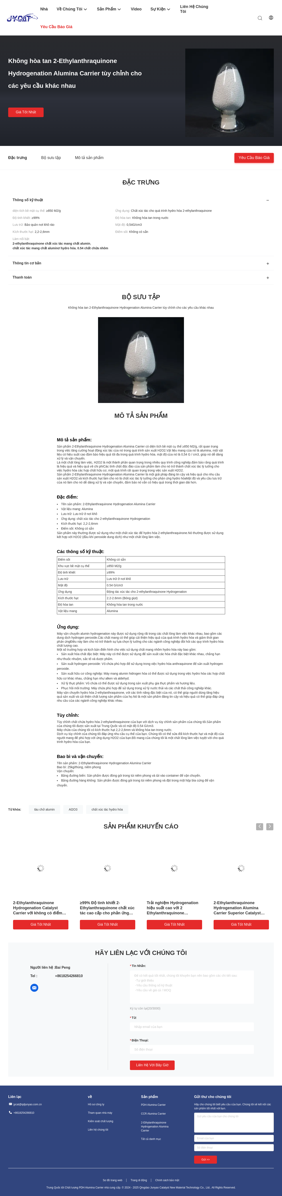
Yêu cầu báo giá (254, 157)
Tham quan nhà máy (100, 1112)
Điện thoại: (140, 1040)
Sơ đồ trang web (112, 1180)
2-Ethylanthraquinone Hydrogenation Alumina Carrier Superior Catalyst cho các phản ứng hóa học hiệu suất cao (239, 913)
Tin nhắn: (139, 966)
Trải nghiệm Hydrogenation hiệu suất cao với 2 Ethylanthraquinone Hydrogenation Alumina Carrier (172, 913)
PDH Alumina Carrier (153, 1104)
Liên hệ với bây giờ (152, 1065)
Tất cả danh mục (151, 1139)
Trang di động (139, 1180)
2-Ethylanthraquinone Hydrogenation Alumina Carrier (154, 1126)
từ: (134, 1017)
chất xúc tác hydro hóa (107, 809)
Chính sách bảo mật (167, 1180)
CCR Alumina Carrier (153, 1113)
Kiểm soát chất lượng (100, 1121)
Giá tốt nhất (26, 112)
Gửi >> (205, 1159)
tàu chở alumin (44, 809)
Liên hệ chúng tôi (98, 1129)
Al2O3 (73, 809)
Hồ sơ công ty (96, 1104)
